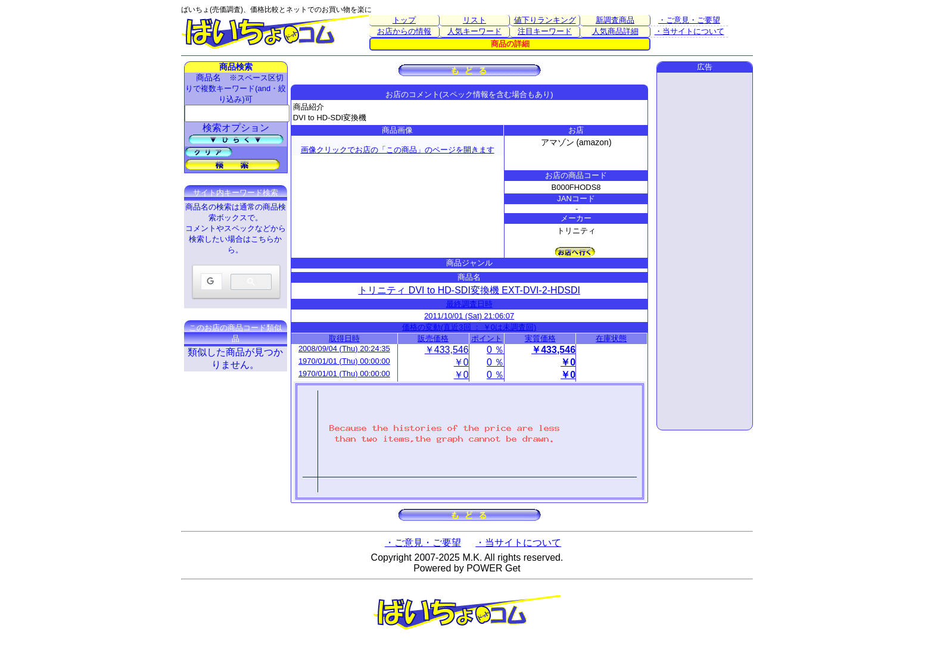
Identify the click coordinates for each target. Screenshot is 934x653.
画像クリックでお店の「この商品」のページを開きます (397, 149)
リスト (474, 19)
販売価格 (433, 338)
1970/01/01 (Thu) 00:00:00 (344, 361)
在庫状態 (611, 338)
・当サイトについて (689, 31)
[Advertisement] (704, 251)
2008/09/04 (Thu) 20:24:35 (344, 348)
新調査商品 (615, 19)
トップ (404, 19)
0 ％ (495, 350)
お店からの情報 (404, 31)
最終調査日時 (469, 303)
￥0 (461, 362)
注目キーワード (545, 31)
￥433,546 (447, 350)
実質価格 (540, 338)
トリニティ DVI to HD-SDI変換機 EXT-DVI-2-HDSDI (469, 290)
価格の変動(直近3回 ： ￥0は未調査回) (469, 327)
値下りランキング (545, 19)
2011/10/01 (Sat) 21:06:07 (469, 315)
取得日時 (344, 338)
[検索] (210, 282)
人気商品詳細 (615, 31)
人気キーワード (474, 31)
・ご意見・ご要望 (689, 19)
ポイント (486, 338)
